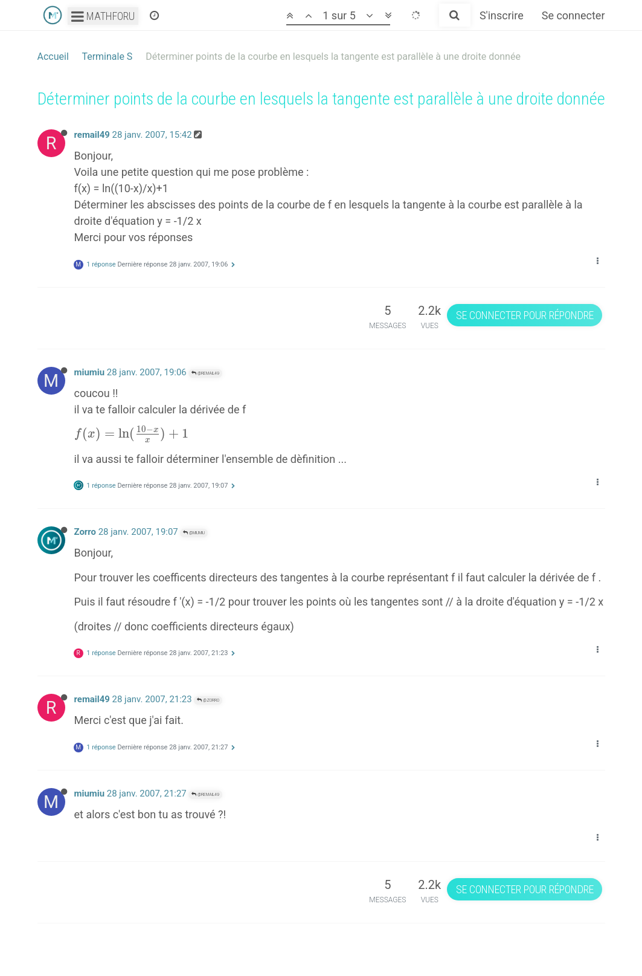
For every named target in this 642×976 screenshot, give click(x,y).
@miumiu (194, 532)
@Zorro (208, 700)
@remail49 (205, 373)
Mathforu (103, 16)
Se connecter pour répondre (525, 315)
